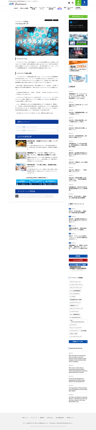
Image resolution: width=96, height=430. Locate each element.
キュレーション (47, 97)
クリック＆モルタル (74, 293)
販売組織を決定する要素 (75, 299)
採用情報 (78, 256)
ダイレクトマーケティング (76, 308)
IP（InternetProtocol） (75, 317)
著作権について (70, 417)
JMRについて (25, 417)
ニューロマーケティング (75, 336)
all (51, 196)
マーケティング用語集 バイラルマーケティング (26, 130)
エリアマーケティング (75, 302)
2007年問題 (83, 330)
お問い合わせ (50, 417)
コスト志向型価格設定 (75, 290)
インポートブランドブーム (76, 284)
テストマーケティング (75, 281)
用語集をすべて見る (78, 341)
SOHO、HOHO (73, 333)
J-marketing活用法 (78, 260)
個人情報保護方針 (60, 417)
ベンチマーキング (74, 311)
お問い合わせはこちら (78, 16)
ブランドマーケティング (75, 287)
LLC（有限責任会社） (75, 314)
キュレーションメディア (75, 327)
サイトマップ (34, 417)
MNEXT (16, 8)
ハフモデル (72, 296)
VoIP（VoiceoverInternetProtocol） (77, 321)
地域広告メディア (74, 305)
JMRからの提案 (24, 8)
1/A (47, 196)
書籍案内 (42, 417)
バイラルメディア (74, 330)
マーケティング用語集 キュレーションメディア (26, 126)
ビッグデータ (73, 324)
